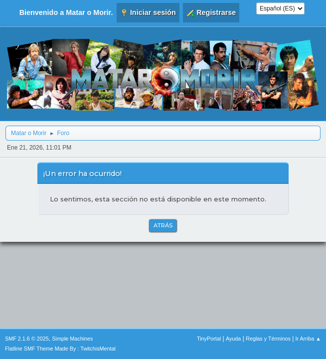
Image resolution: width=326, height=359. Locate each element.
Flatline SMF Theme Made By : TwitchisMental (60, 349)
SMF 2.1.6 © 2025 (27, 339)
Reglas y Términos (268, 339)
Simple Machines (72, 339)
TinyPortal (209, 339)
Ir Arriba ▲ (308, 339)
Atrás (163, 225)
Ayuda (233, 339)
